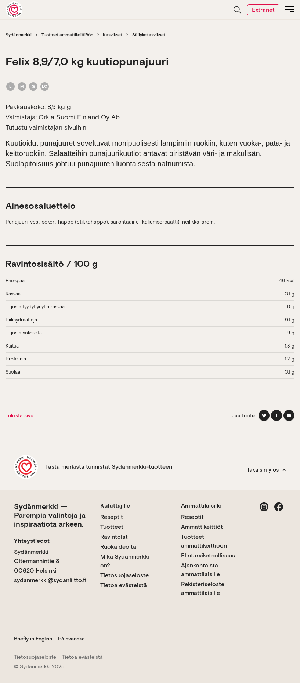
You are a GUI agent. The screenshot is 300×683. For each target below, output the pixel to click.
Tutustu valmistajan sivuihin (46, 127)
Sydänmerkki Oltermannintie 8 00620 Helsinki (36, 561)
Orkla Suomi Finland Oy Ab (79, 117)
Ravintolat (114, 536)
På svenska (71, 639)
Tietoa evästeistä (123, 585)
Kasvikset (112, 34)
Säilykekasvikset (148, 34)
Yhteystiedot (32, 540)
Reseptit (111, 516)
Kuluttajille (115, 505)
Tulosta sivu (19, 415)
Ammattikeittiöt (202, 526)
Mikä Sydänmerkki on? (124, 561)
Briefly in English (33, 639)
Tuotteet (111, 526)
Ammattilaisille (201, 505)
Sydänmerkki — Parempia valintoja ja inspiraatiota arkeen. (50, 515)
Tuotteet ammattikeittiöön (67, 34)
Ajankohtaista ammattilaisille (200, 570)
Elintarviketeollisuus (208, 555)
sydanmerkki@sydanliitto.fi (50, 580)
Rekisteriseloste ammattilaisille (202, 588)
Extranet (263, 9)
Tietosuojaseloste (124, 575)
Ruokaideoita (118, 546)
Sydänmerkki (19, 34)
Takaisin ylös (266, 469)
